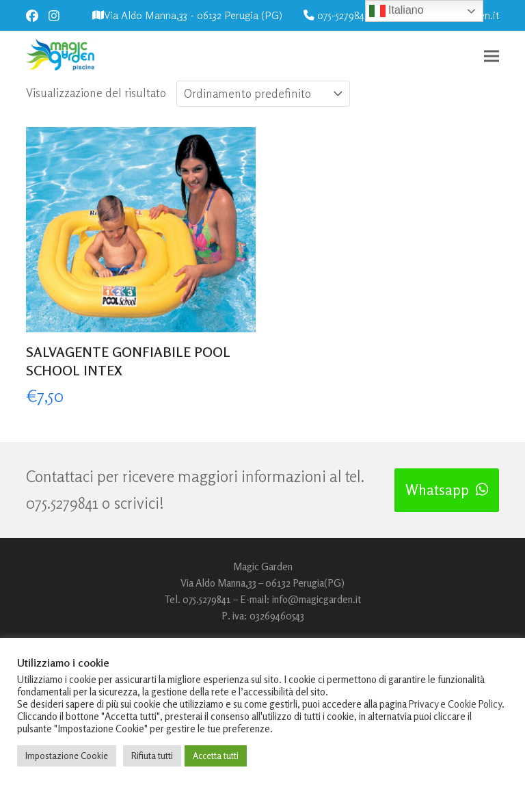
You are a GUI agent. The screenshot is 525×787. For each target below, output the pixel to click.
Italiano (396, 11)
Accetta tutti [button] (216, 755)
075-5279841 (342, 15)
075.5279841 (62, 503)
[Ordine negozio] (263, 93)
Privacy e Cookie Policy (455, 704)
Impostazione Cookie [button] (66, 755)
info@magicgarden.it (316, 599)
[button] (491, 56)
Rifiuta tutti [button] (152, 755)
